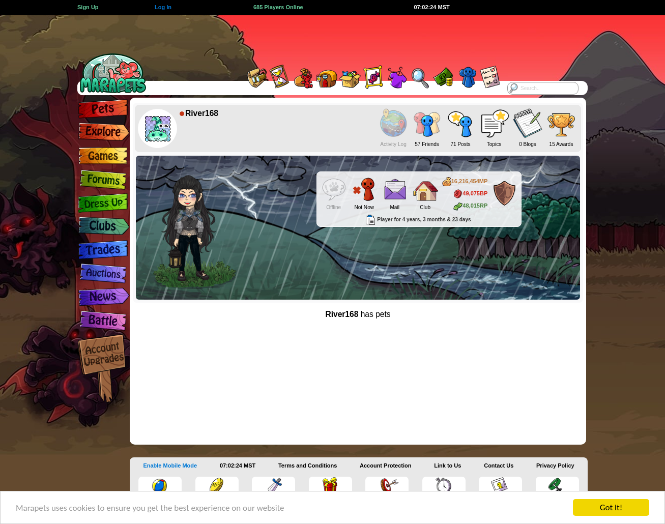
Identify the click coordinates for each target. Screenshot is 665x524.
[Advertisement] (323, 38)
